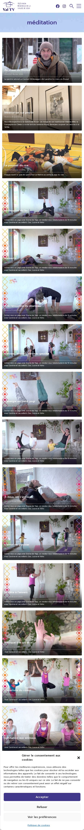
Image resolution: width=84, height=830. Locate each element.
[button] (78, 758)
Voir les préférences (42, 817)
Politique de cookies (39, 825)
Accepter (42, 797)
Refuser (42, 807)
